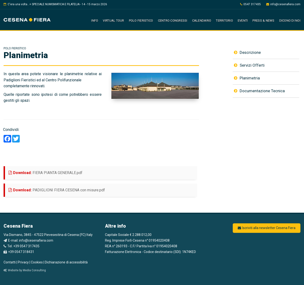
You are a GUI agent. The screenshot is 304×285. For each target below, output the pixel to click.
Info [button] (94, 20)
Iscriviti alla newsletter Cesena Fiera (266, 228)
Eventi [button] (243, 20)
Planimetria (247, 78)
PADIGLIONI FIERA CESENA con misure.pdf (81, 189)
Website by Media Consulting (25, 270)
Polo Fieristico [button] (141, 20)
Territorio (224, 20)
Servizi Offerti (249, 65)
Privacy (23, 262)
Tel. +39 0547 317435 (21, 246)
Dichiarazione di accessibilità (66, 262)
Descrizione (247, 52)
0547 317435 (250, 4)
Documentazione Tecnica (259, 90)
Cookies (37, 262)
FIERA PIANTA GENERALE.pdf (70, 172)
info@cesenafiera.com (283, 4)
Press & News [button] (263, 20)
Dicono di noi (289, 20)
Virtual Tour (113, 20)
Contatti (10, 262)
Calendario (201, 20)
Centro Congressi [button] (172, 20)
